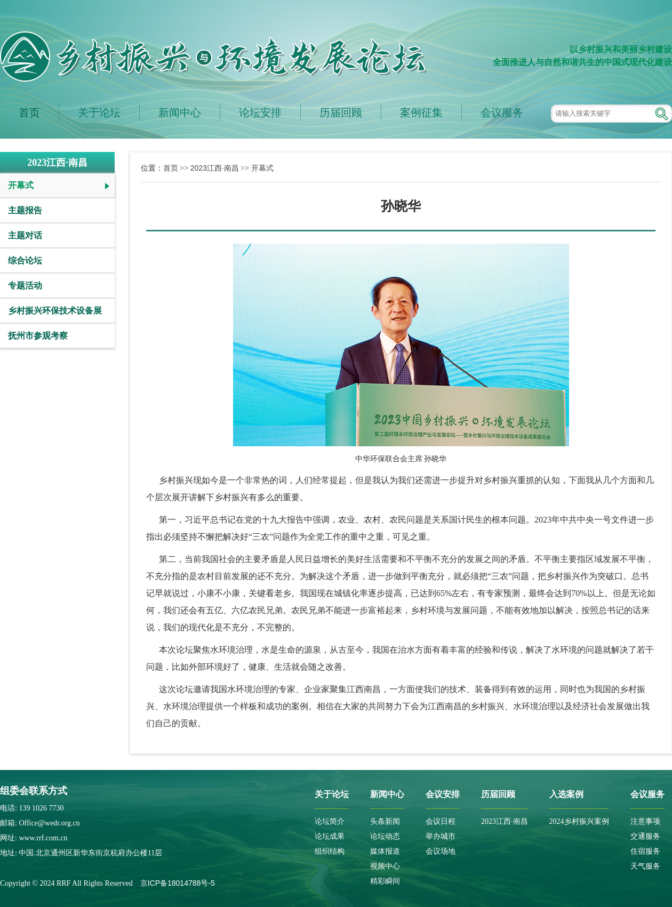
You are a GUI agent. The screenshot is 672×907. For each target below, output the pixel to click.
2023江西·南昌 (214, 168)
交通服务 (645, 836)
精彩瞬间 (385, 881)
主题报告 (25, 210)
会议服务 (502, 112)
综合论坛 (25, 260)
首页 (29, 112)
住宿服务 (645, 851)
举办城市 (440, 836)
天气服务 (645, 866)
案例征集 (421, 112)
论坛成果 (330, 836)
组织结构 (330, 851)
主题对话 (25, 235)
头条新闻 (385, 821)
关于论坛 (99, 112)
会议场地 (440, 851)
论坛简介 (330, 821)
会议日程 (440, 821)
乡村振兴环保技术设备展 (55, 310)
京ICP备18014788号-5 (177, 883)
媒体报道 (385, 851)
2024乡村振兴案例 (579, 821)
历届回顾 (340, 112)
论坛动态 (385, 836)
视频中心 (385, 866)
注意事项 (645, 821)
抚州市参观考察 (38, 335)
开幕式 (21, 185)
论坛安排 (260, 112)
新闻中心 (179, 112)
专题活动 (25, 285)
